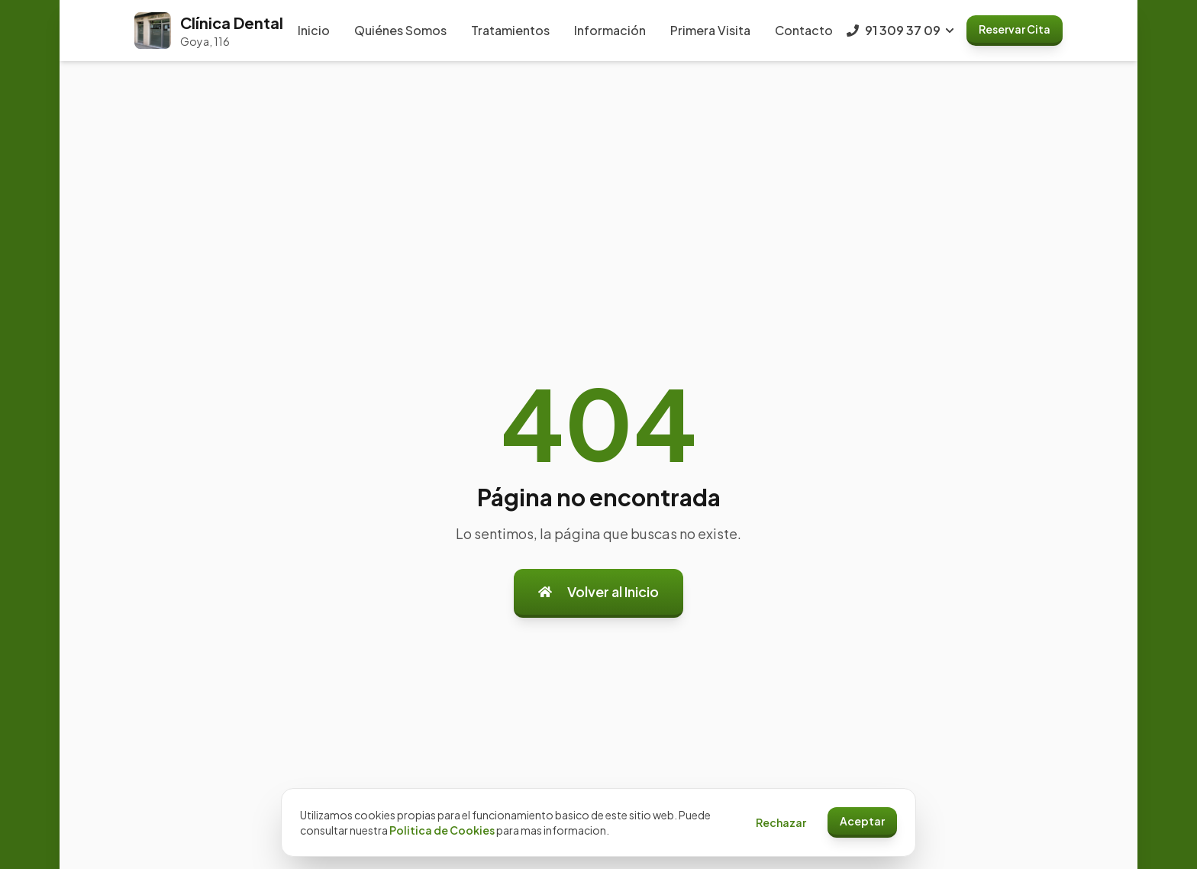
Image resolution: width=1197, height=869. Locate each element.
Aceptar (862, 821)
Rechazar (781, 822)
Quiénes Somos (400, 30)
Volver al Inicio (598, 591)
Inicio (314, 30)
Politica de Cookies (442, 830)
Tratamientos (510, 30)
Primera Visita (710, 30)
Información (610, 30)
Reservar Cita (1014, 29)
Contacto (804, 30)
